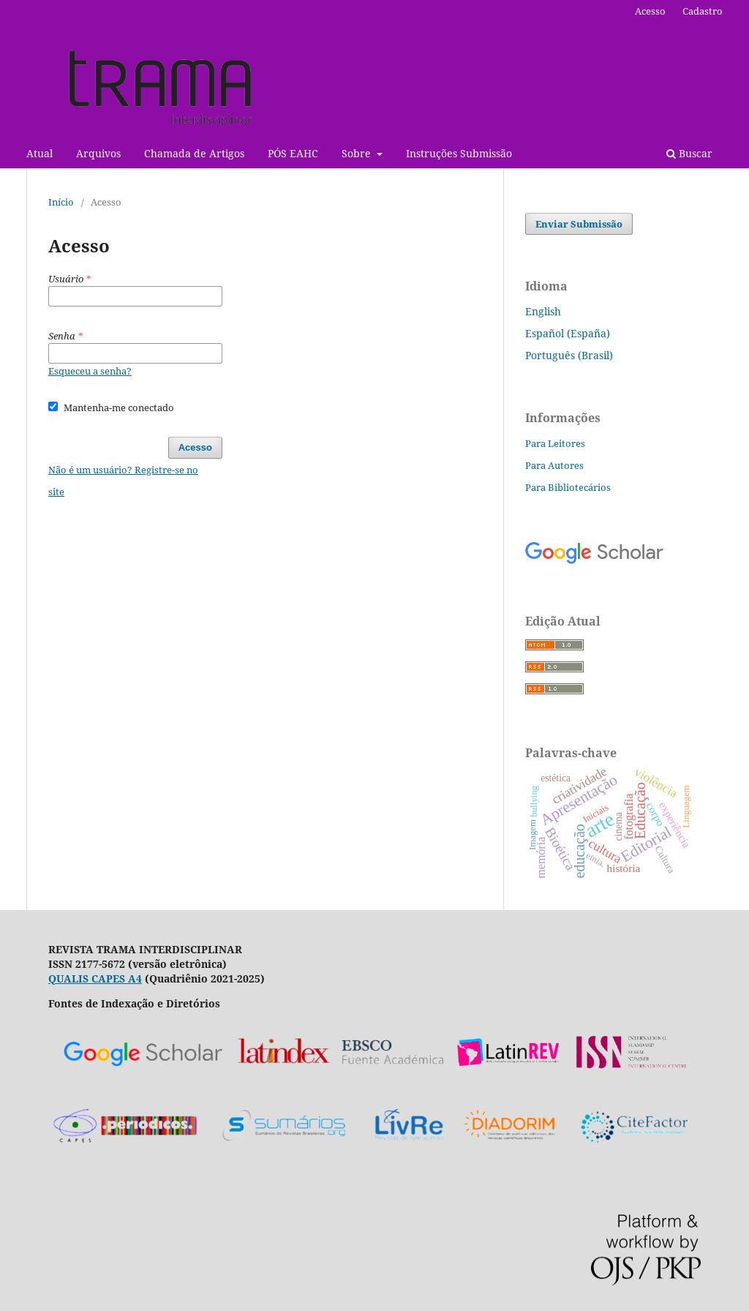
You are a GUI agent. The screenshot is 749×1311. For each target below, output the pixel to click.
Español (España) (567, 333)
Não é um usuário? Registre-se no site (123, 480)
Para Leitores (555, 443)
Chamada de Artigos (194, 153)
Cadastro (702, 11)
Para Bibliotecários (568, 487)
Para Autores (554, 465)
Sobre (358, 153)
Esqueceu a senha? (90, 370)
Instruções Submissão (459, 153)
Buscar (689, 153)
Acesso (650, 11)
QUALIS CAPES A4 (95, 978)
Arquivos (98, 153)
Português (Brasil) (569, 355)
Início (61, 202)
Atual (39, 153)
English (543, 311)
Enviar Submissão (578, 223)
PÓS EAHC (293, 153)
